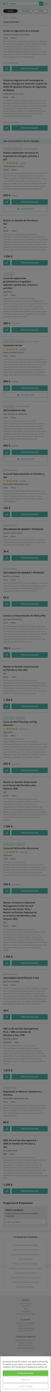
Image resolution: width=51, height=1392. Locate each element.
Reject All (25, 1379)
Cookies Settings (25, 1386)
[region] (25, 1374)
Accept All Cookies (25, 1373)
